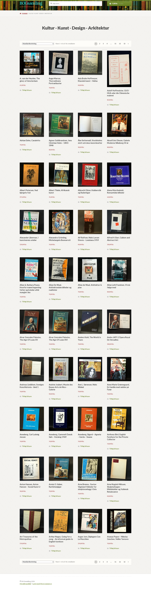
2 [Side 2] (99, 44)
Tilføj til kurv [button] (27, 90)
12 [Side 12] (120, 44)
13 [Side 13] (124, 44)
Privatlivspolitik (25, 584)
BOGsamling (31, 3)
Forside (24, 13)
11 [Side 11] (115, 44)
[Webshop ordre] (38, 44)
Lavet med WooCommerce (42, 584)
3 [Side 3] (103, 44)
